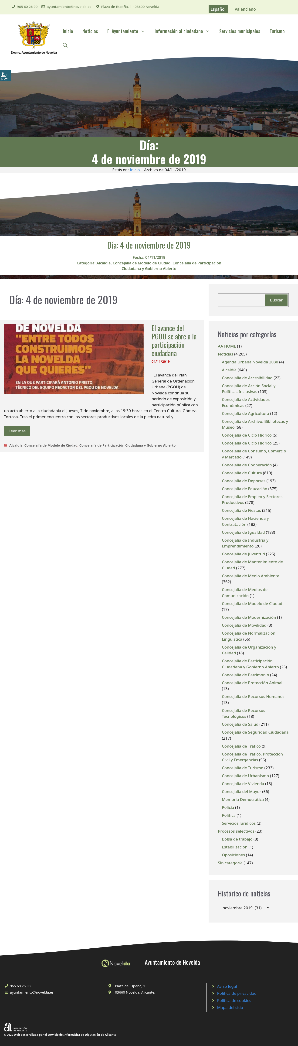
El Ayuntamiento (128, 31)
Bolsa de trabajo (237, 839)
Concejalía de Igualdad (243, 532)
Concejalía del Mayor (241, 791)
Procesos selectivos (236, 831)
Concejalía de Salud (240, 724)
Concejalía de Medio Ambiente (250, 575)
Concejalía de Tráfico (241, 746)
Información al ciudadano (185, 31)
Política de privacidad (237, 993)
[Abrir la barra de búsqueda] (65, 45)
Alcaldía (103, 263)
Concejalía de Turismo (242, 767)
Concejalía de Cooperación (247, 465)
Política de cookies (234, 1000)
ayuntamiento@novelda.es (69, 6)
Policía (228, 807)
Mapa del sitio (230, 1007)
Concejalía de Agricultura (245, 413)
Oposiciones (233, 855)
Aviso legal (227, 986)
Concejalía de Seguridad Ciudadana (255, 732)
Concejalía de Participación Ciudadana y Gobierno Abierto (127, 445)
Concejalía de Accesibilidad (247, 377)
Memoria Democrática (243, 799)
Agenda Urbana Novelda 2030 (250, 362)
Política (229, 815)
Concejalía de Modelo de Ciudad (141, 263)
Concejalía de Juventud (243, 554)
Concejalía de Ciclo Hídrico (247, 435)
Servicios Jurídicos (239, 823)
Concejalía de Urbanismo (245, 775)
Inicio (68, 30)
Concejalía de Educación (244, 488)
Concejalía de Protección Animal (252, 682)
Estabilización (234, 847)
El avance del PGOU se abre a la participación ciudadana (174, 340)
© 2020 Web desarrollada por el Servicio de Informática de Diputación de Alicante (60, 1035)
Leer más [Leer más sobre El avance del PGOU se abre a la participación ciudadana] (17, 431)
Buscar (276, 300)
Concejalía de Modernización (249, 617)
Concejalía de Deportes (243, 480)
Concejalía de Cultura (242, 472)
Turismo (277, 30)
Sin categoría (230, 862)
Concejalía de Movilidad (244, 625)
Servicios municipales (239, 30)
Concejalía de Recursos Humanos (253, 696)
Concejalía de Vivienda (243, 783)
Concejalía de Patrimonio (245, 674)
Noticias (90, 30)
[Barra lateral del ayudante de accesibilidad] (5, 75)
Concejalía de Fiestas (241, 510)
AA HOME (227, 346)
